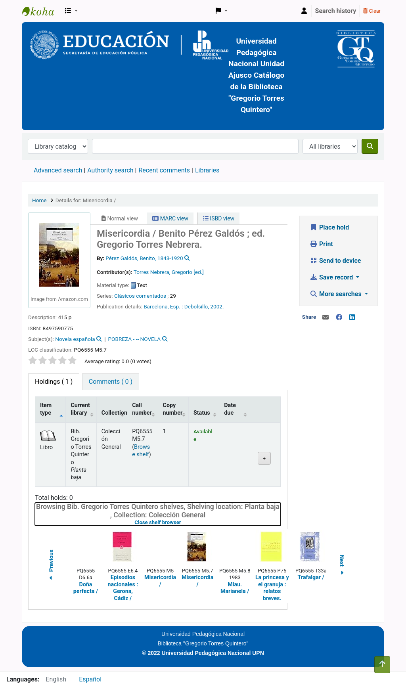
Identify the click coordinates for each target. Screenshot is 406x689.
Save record (332, 277)
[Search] (370, 146)
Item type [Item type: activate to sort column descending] (46, 409)
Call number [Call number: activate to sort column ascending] (142, 409)
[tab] (110, 381)
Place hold (329, 227)
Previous (51, 565)
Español (90, 679)
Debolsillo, (196, 306)
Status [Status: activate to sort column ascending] (201, 413)
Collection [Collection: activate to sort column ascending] (114, 413)
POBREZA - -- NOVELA (134, 339)
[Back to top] (382, 664)
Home (39, 200)
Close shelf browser (182, 522)
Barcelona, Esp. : (163, 306)
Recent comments (164, 170)
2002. (217, 306)
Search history (335, 11)
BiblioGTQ (42, 11)
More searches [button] (336, 294)
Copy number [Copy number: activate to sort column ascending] (173, 409)
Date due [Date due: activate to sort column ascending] (230, 409)
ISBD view (218, 218)
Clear (372, 11)
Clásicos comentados (140, 296)
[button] (71, 11)
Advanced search (58, 170)
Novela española (75, 339)
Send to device (335, 260)
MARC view (170, 218)
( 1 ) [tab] (54, 381)
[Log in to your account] (304, 11)
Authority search (110, 170)
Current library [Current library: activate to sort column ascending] (80, 409)
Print (321, 244)
